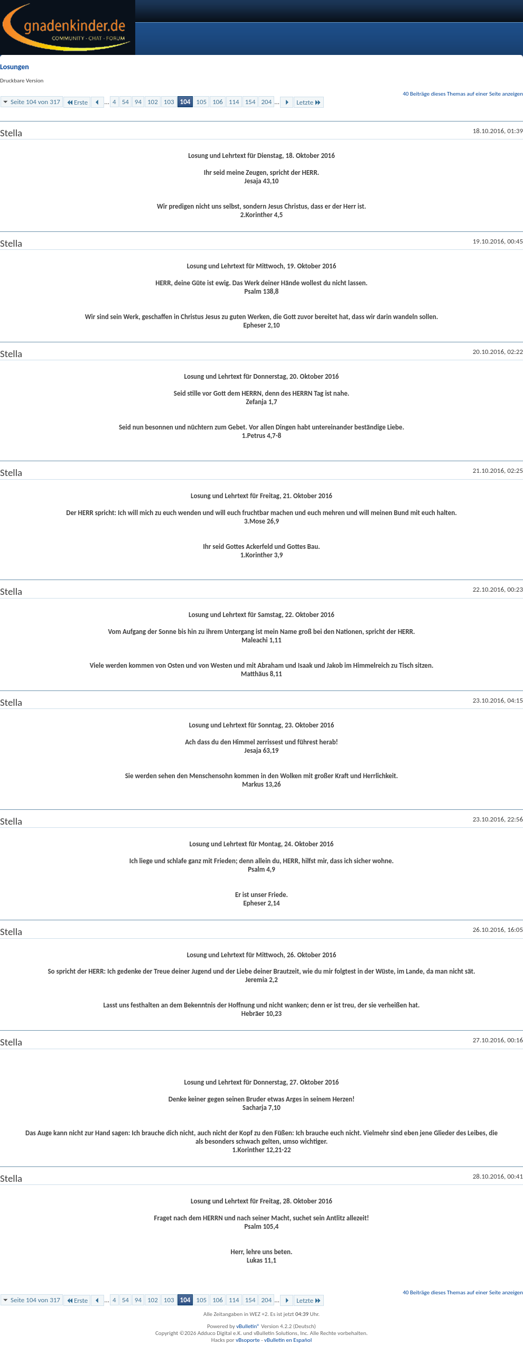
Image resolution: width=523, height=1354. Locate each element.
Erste (77, 102)
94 (138, 102)
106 (217, 102)
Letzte (308, 102)
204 (266, 102)
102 (152, 102)
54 (125, 102)
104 (185, 102)
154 (250, 102)
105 (201, 102)
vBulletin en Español (288, 1340)
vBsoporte (248, 1340)
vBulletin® (248, 1326)
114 (234, 102)
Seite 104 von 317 (35, 102)
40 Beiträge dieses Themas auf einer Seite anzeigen (463, 93)
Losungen (14, 66)
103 (169, 102)
